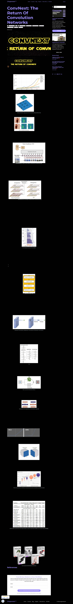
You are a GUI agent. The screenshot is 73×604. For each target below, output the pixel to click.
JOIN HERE (59, 30)
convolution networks (10, 27)
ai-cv (16, 25)
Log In (64, 1)
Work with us (45, 1)
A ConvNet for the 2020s (13, 569)
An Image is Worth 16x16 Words (15, 572)
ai (7, 25)
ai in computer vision (11, 25)
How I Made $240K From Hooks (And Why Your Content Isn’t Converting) (58, 62)
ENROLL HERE (59, 52)
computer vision (41, 25)
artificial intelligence (22, 25)
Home (28, 1)
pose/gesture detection (41, 543)
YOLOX (11, 543)
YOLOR (8, 543)
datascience (16, 27)
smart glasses (20, 544)
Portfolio (50, 1)
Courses (32, 1)
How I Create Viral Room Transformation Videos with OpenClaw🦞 (58, 67)
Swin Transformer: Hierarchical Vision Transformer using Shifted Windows (24, 570)
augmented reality (28, 25)
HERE (19, 542)
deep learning (21, 27)
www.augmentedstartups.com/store (29, 565)
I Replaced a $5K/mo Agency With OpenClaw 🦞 (58, 58)
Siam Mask (15, 543)
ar (18, 25)
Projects (39, 1)
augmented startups (35, 25)
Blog (36, 1)
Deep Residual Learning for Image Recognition (18, 573)
